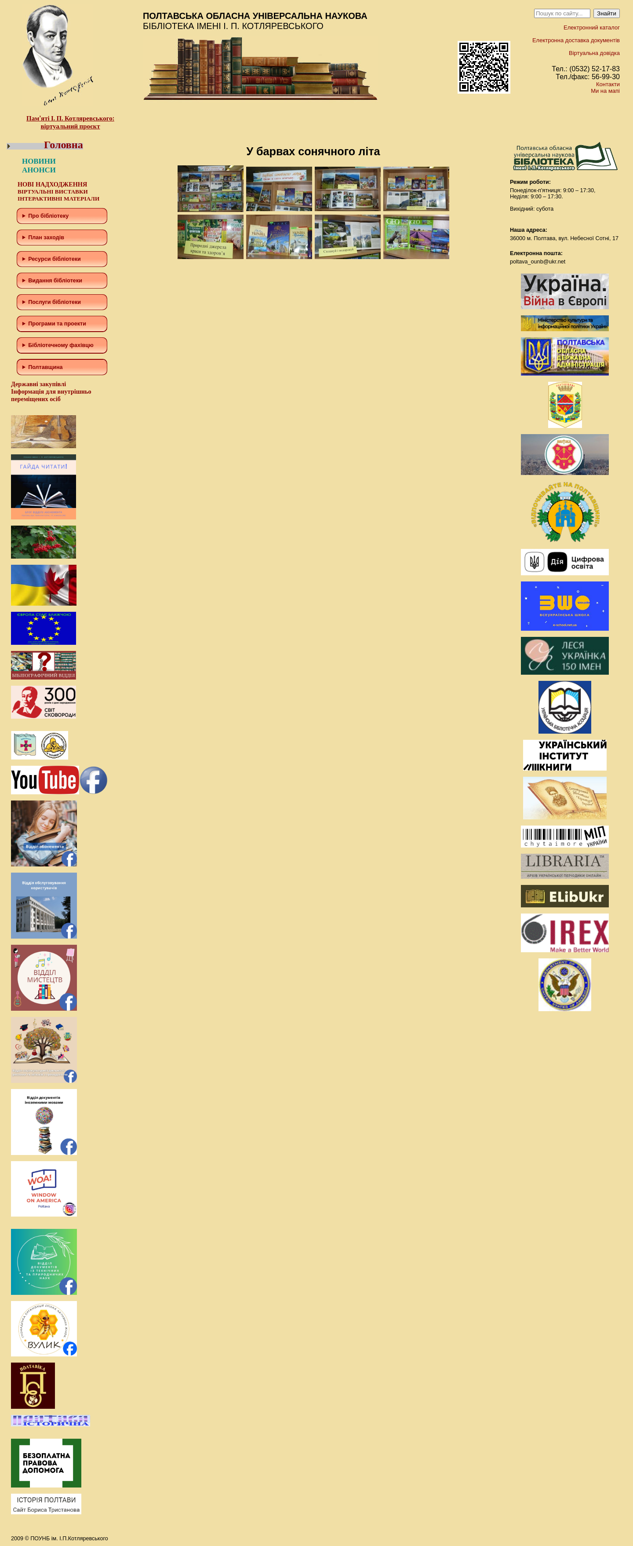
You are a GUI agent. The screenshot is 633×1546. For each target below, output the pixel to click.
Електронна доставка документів (576, 40)
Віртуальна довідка (594, 53)
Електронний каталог (592, 27)
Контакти (608, 84)
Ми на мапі (605, 91)
